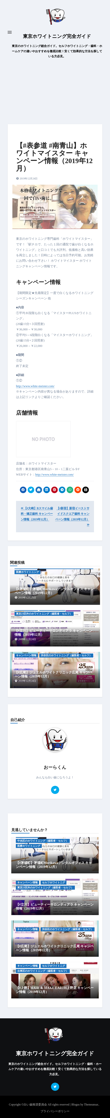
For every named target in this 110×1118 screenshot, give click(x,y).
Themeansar (91, 1104)
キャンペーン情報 (26, 655)
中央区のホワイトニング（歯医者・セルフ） (42, 840)
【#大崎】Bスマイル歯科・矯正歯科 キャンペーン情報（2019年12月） (37, 514)
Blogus (75, 1104)
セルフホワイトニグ (53, 882)
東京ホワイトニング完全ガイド (57, 36)
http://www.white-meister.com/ (35, 386)
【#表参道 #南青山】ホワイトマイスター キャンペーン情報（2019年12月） (54, 157)
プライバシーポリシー (55, 1111)
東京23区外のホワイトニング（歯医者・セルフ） (44, 613)
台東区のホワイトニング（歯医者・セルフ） (42, 971)
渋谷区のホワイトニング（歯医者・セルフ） (66, 655)
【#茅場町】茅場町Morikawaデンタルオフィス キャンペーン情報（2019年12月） (54, 865)
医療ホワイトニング (27, 572)
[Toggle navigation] (10, 32)
